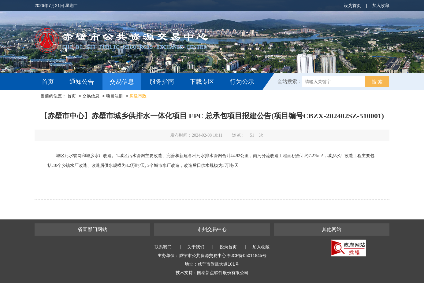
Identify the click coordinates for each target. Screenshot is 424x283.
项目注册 (114, 96)
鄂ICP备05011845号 (246, 255)
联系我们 (163, 246)
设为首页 (352, 5)
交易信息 (122, 81)
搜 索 (377, 81)
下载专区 (202, 81)
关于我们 (195, 246)
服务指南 (162, 81)
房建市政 (138, 96)
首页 (48, 81)
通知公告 (81, 81)
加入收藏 (380, 5)
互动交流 (55, 98)
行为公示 (242, 81)
